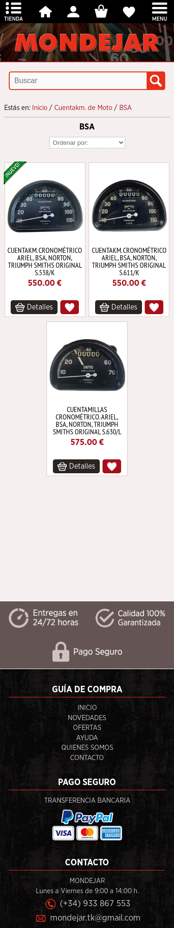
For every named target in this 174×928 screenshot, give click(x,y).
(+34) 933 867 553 (95, 903)
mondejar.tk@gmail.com (95, 918)
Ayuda (87, 738)
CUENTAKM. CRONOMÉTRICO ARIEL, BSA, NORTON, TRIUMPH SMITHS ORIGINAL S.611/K (129, 261)
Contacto (87, 757)
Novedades (87, 718)
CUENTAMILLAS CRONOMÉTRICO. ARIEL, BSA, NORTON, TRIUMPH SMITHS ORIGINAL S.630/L (87, 420)
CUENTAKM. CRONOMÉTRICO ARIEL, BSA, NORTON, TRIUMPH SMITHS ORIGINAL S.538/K (44, 261)
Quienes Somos (87, 747)
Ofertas (87, 727)
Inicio (87, 707)
